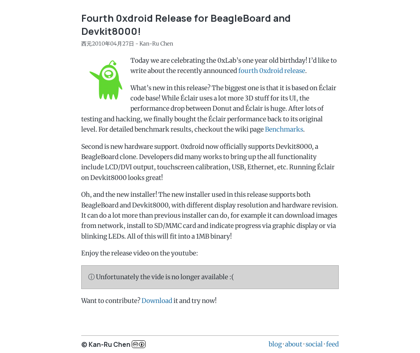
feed (332, 344)
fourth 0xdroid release (271, 71)
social (314, 344)
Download (157, 301)
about (293, 344)
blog (275, 344)
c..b (138, 344)
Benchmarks (284, 129)
